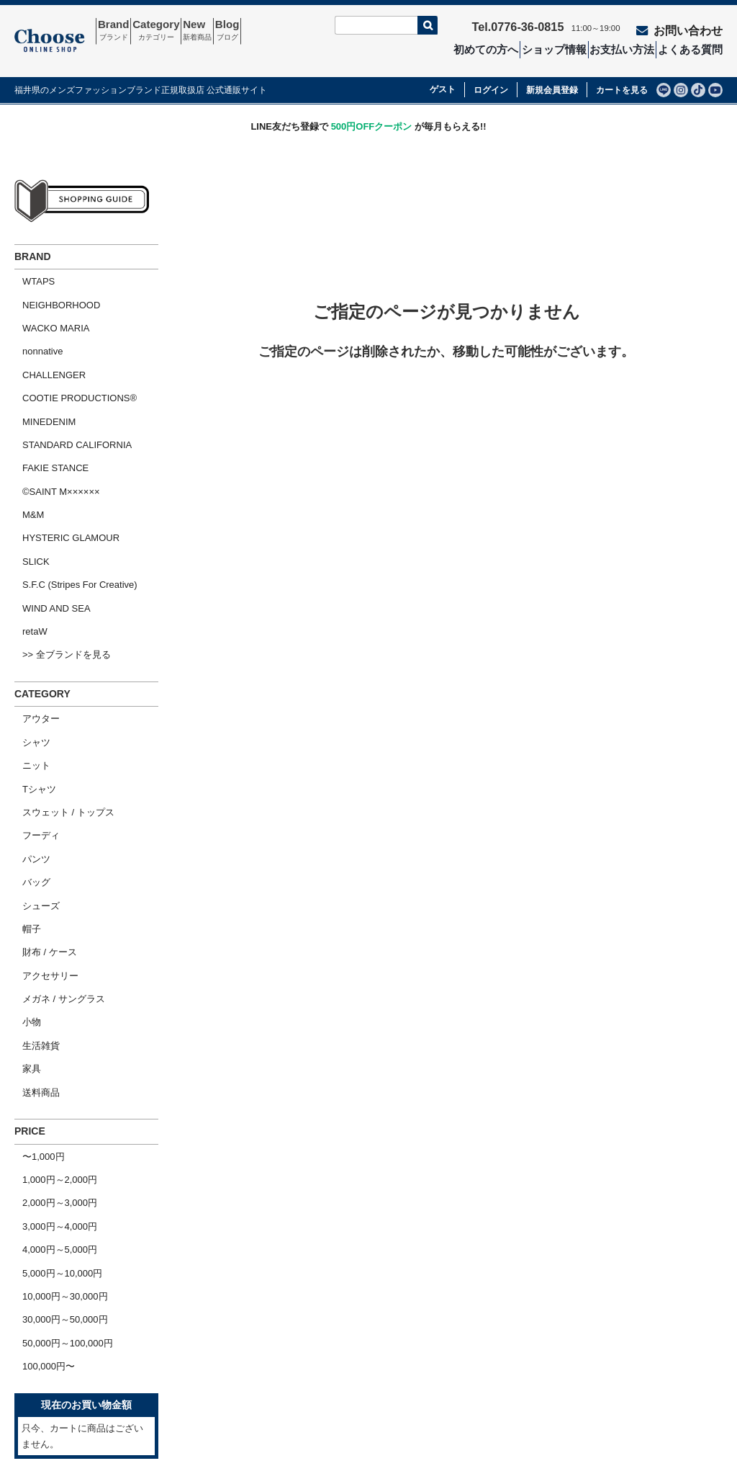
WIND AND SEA (48, 521)
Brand (121, 31)
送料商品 (33, 914)
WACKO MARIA (47, 298)
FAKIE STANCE (47, 409)
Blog (278, 31)
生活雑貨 (33, 877)
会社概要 (41, 1373)
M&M (25, 447)
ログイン (491, 72)
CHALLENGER (46, 335)
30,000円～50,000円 (57, 1104)
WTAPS (30, 261)
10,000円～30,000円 (57, 1085)
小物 (23, 859)
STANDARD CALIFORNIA (69, 391)
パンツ (28, 728)
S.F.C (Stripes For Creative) (72, 502)
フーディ (33, 710)
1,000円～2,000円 (51, 992)
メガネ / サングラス (55, 840)
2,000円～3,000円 (51, 1011)
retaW (27, 540)
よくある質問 (697, 48)
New (234, 31)
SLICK (28, 483)
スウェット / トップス (60, 692)
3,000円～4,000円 (51, 1029)
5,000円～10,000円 (54, 1066)
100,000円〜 (40, 1140)
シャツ (28, 636)
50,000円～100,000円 (59, 1122)
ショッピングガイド (64, 1398)
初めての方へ (489, 48)
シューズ (33, 766)
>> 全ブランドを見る (58, 558)
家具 (23, 895)
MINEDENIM (41, 372)
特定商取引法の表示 (490, 1349)
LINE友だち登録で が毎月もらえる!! (368, 108)
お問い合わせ (688, 26)
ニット (28, 654)
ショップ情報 (558, 48)
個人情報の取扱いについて (504, 1373)
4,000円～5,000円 (51, 1048)
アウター (33, 617)
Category (178, 31)
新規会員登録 (552, 72)
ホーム (36, 1349)
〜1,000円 (35, 973)
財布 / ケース (41, 803)
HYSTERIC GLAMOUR (63, 465)
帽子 (23, 784)
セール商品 (329, 1349)
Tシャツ (31, 673)
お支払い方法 (628, 48)
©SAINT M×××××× (53, 428)
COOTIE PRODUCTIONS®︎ (71, 354)
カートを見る (622, 72)
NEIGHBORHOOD (53, 279)
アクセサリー (42, 821)
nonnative (34, 317)
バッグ (28, 747)
